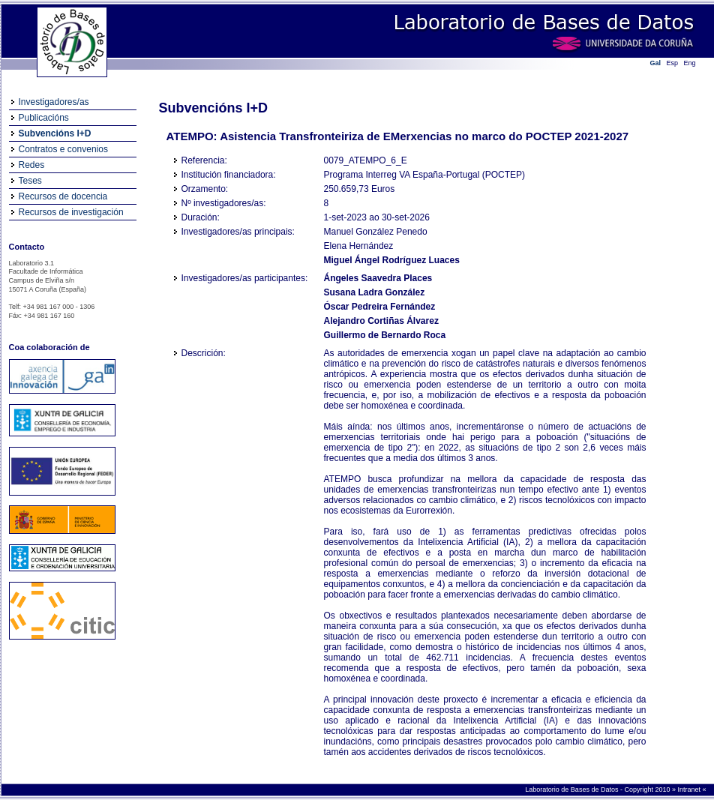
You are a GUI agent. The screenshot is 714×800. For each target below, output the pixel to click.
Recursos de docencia (63, 196)
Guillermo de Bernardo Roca (385, 335)
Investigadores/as (54, 102)
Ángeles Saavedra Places (378, 278)
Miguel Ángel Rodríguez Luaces (392, 260)
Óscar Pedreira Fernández (380, 306)
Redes (32, 165)
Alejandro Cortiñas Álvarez (381, 321)
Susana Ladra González (374, 292)
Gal (656, 63)
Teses (30, 180)
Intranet (689, 789)
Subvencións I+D (55, 133)
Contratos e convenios (63, 149)
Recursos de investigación (71, 212)
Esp (673, 63)
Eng (690, 63)
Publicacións (44, 117)
